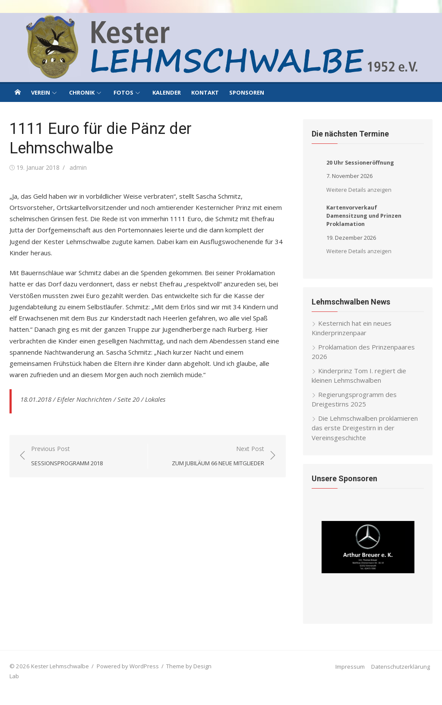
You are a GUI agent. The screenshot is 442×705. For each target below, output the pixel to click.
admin (78, 167)
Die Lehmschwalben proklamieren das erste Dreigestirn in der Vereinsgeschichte (365, 428)
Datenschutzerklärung (400, 666)
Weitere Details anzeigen (358, 190)
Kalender (166, 92)
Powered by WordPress (128, 666)
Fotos (123, 92)
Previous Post (67, 456)
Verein (40, 92)
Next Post (218, 456)
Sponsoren (246, 92)
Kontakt (205, 92)
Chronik (82, 92)
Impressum (350, 666)
